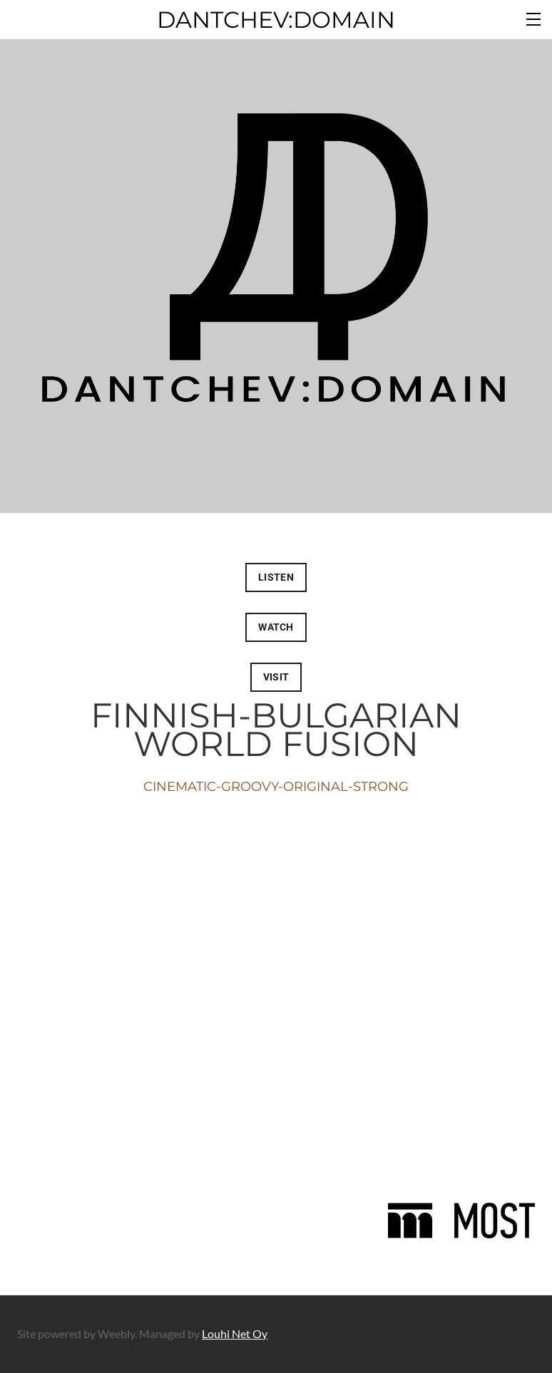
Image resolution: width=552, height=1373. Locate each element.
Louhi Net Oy (234, 1333)
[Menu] (534, 18)
